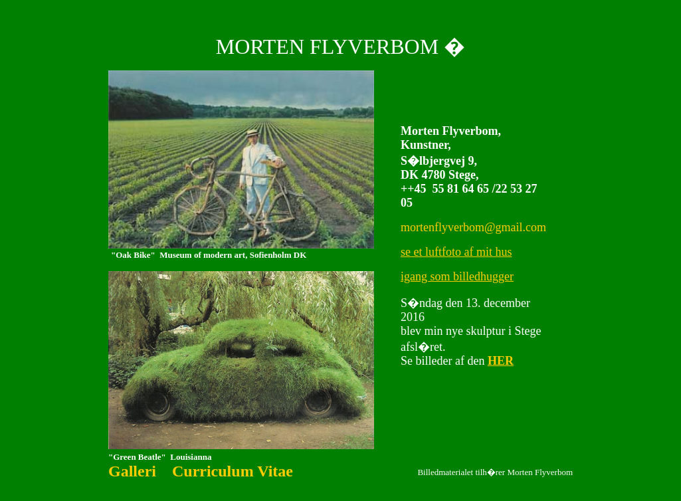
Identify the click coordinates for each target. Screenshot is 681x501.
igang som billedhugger (457, 276)
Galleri (132, 471)
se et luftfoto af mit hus (456, 251)
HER (501, 360)
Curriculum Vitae (232, 471)
